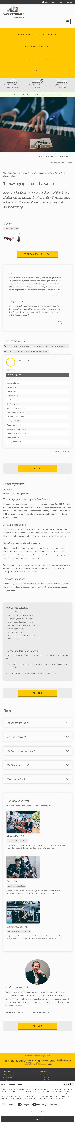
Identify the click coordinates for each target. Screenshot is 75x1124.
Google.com (62, 87)
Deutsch (61, 2)
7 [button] (45, 146)
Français (69, 2)
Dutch (47, 2)
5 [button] (38, 146)
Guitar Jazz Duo (8, 1077)
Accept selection (37, 1112)
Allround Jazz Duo (8, 1075)
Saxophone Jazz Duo (9, 1080)
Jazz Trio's (43, 1072)
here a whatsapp (46, 1012)
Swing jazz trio (44, 1077)
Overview (68, 1084)
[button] (68, 21)
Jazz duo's (6, 1072)
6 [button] (42, 146)
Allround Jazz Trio (45, 1080)
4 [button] (35, 146)
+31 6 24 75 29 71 (24, 1012)
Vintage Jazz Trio (45, 1075)
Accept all (37, 1119)
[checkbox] (8, 1104)
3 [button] (32, 146)
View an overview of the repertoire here (16, 494)
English (54, 2)
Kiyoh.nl (37, 87)
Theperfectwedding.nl (12, 87)
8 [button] (48, 146)
